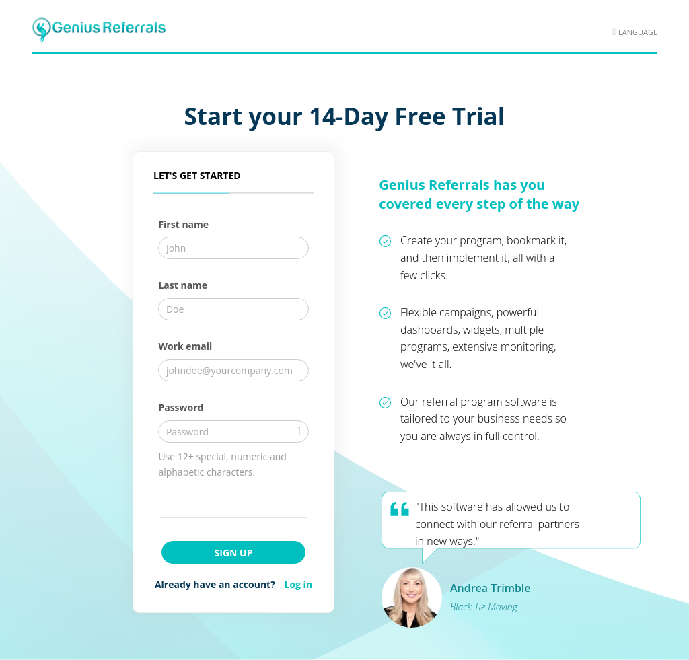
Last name (182, 285)
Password (180, 407)
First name (183, 224)
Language (637, 32)
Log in (299, 584)
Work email (185, 346)
